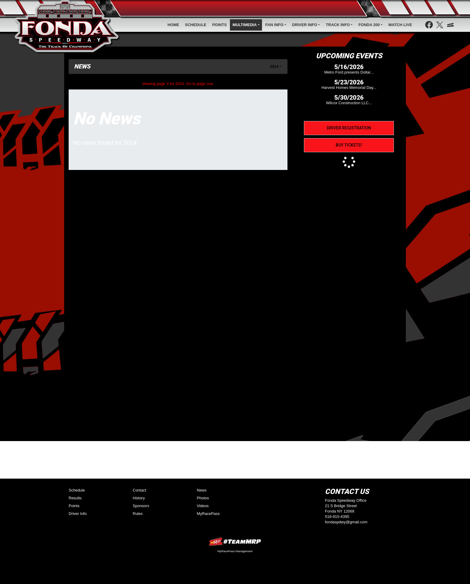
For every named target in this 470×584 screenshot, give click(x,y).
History (139, 498)
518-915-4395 (337, 516)
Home (173, 25)
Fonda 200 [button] (369, 25)
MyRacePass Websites (235, 541)
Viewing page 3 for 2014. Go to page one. (178, 83)
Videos (203, 506)
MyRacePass (208, 513)
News (202, 490)
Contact (139, 490)
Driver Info (78, 513)
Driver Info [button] (304, 25)
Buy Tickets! (349, 145)
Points (219, 25)
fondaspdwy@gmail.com (346, 522)
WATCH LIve (400, 25)
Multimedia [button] (245, 25)
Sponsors (141, 506)
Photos (203, 498)
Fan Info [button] (274, 25)
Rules (138, 513)
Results (75, 498)
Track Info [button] (338, 25)
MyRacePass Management (234, 551)
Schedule (196, 25)
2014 (274, 66)
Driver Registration (349, 128)
